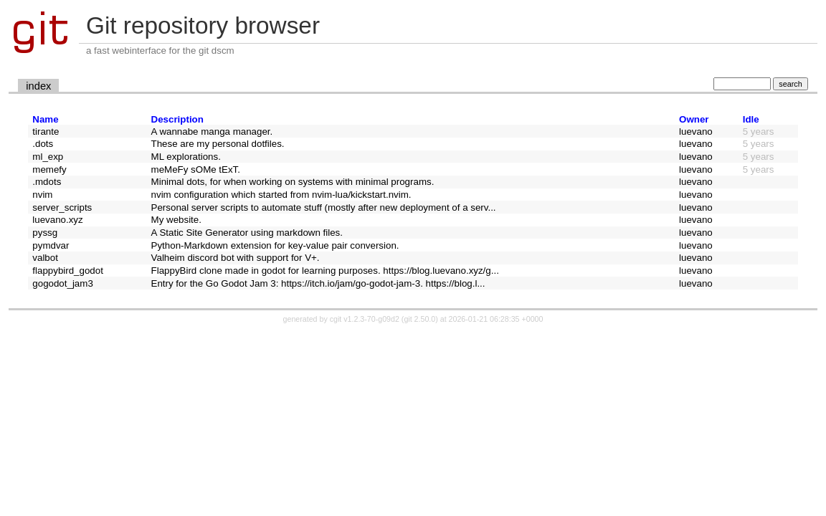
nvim (42, 194)
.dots (42, 143)
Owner (693, 119)
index (38, 86)
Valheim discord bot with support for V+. (235, 257)
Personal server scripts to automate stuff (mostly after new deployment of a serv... (323, 207)
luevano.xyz (57, 219)
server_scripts (62, 207)
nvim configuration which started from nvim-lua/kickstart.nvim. (281, 194)
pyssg (44, 232)
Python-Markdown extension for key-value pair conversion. (275, 245)
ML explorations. (186, 156)
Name (45, 119)
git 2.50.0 (419, 319)
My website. (176, 219)
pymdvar (50, 245)
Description (177, 119)
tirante (45, 131)
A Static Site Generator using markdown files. (247, 232)
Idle (751, 119)
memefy (49, 169)
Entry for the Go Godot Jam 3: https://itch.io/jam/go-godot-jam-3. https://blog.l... (318, 283)
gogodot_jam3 (62, 283)
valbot (45, 257)
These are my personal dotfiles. (218, 143)
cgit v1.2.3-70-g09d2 (364, 319)
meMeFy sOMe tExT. (195, 169)
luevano (696, 131)
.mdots (46, 181)
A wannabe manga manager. (212, 131)
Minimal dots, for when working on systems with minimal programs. (293, 181)
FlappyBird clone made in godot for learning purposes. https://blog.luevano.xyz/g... (325, 270)
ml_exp (47, 156)
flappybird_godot (67, 270)
